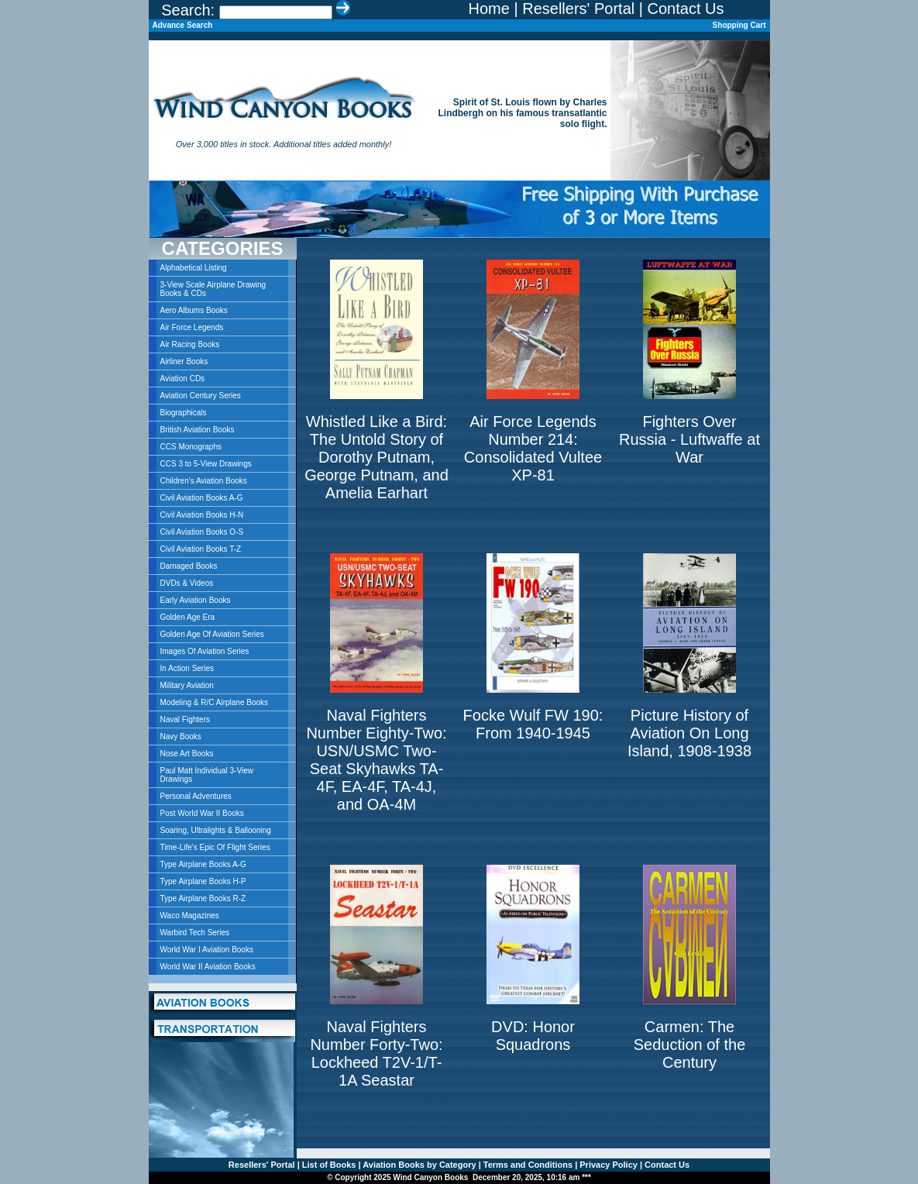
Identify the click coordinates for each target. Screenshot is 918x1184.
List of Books (328, 1164)
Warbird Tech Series (194, 932)
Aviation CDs (182, 378)
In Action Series (187, 668)
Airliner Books (184, 361)
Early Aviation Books (195, 600)
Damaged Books (189, 566)
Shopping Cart (739, 25)
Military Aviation (187, 685)
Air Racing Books (190, 344)
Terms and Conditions (526, 1164)
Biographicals (183, 412)
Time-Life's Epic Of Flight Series (215, 847)
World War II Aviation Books (208, 966)
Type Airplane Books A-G (203, 864)
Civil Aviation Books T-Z (201, 549)
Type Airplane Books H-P (203, 881)
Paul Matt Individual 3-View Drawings (206, 774)
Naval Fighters (185, 719)
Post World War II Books (202, 813)
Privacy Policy (607, 1164)
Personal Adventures (196, 796)
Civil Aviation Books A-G (201, 498)
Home (489, 8)
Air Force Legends (192, 327)
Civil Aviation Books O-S (202, 532)
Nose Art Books (187, 753)
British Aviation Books (197, 429)
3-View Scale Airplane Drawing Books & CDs (213, 289)
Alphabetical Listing (193, 267)
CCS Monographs (191, 446)
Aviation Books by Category (418, 1164)
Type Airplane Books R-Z (203, 898)
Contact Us (686, 8)
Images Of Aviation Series (204, 651)
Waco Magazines (189, 915)
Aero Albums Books (194, 310)
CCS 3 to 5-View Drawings (206, 463)
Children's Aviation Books (203, 481)
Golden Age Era (187, 617)
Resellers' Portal (578, 8)
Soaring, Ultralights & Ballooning (215, 830)
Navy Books (180, 736)
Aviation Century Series (200, 395)
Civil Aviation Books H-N (202, 515)
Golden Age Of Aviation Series (212, 634)
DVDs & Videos (187, 583)
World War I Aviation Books (206, 949)
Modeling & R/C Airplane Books (214, 702)
